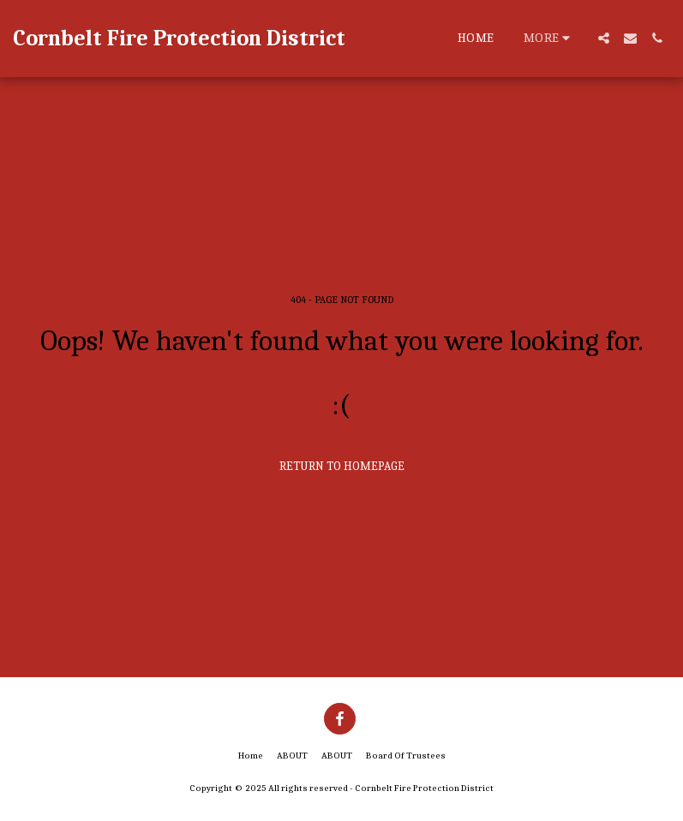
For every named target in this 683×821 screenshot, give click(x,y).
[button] (603, 38)
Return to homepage (341, 466)
